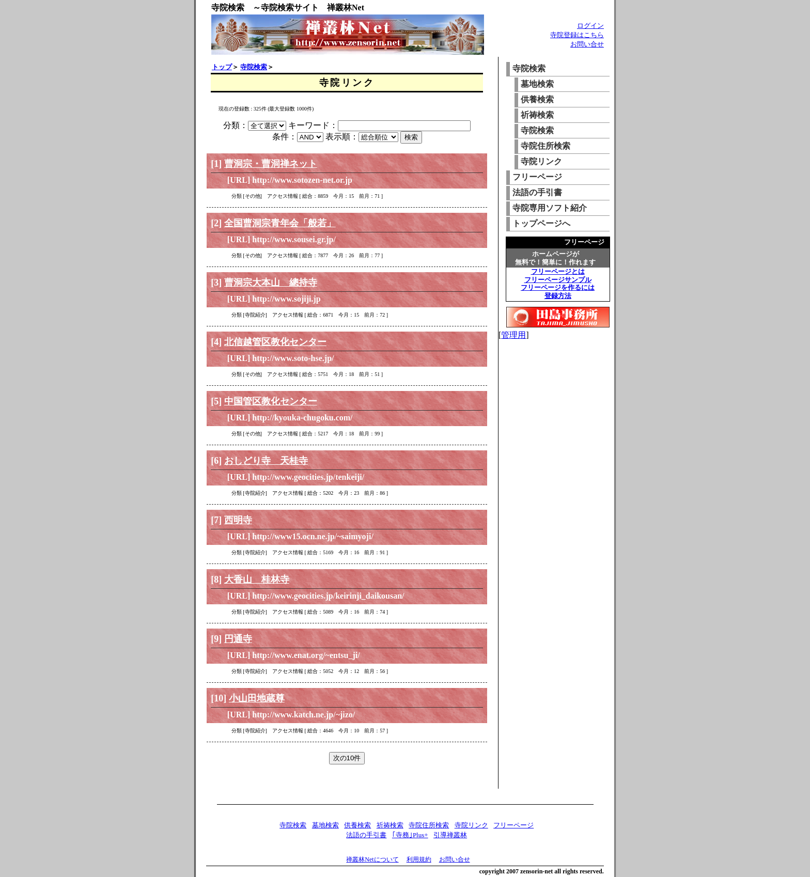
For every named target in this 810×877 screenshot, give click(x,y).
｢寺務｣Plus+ (410, 835)
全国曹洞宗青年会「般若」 (280, 223)
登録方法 (557, 296)
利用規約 (419, 859)
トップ (222, 67)
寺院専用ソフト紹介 (549, 207)
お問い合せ (587, 44)
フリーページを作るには (558, 287)
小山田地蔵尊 (257, 698)
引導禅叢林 (450, 835)
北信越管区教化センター (275, 342)
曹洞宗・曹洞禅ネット (270, 164)
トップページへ (541, 223)
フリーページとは (558, 271)
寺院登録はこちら (577, 35)
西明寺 (238, 520)
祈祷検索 (537, 115)
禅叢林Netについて (372, 859)
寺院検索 (253, 67)
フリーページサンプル (557, 280)
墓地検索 (537, 84)
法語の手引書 (537, 192)
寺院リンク (541, 161)
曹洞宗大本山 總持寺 (270, 282)
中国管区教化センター (270, 401)
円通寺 (238, 639)
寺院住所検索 (545, 146)
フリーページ (537, 177)
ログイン (590, 25)
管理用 (513, 335)
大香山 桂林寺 (256, 579)
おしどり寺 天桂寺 (266, 461)
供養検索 (537, 99)
